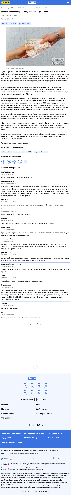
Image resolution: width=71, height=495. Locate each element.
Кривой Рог (6, 152)
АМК (29, 152)
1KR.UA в (10, 23)
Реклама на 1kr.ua (55, 433)
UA (9, 19)
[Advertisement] (35, 343)
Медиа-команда (31, 438)
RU (12, 19)
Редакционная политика (34, 433)
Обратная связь (54, 438)
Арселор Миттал (40, 152)
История (5, 409)
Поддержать (6, 2)
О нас (38, 405)
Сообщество (41, 409)
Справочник (6, 418)
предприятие (19, 152)
